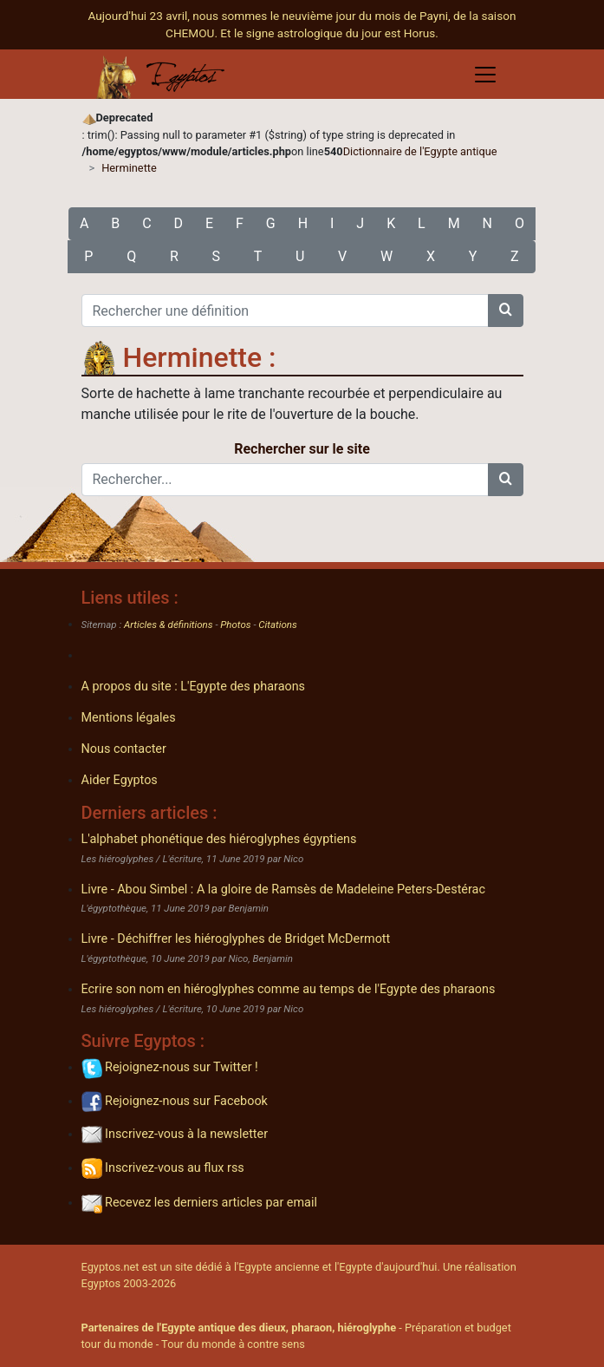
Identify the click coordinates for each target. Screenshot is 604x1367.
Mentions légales (128, 717)
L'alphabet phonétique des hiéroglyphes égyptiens (219, 839)
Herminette (129, 167)
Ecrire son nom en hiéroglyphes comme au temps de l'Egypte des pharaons (288, 989)
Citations (277, 624)
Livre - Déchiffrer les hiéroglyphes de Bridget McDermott (236, 939)
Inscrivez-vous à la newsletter (175, 1134)
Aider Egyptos (119, 780)
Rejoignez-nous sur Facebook (174, 1101)
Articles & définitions (168, 624)
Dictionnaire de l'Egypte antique (420, 151)
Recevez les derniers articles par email (199, 1202)
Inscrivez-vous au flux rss (162, 1168)
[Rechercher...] (285, 479)
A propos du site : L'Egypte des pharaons (193, 686)
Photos (235, 624)
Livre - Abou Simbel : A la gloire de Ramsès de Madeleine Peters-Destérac (283, 889)
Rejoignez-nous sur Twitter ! (169, 1067)
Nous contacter (123, 749)
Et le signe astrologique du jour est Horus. (329, 33)
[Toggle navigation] (485, 74)
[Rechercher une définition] (285, 310)
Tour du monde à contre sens (233, 1344)
